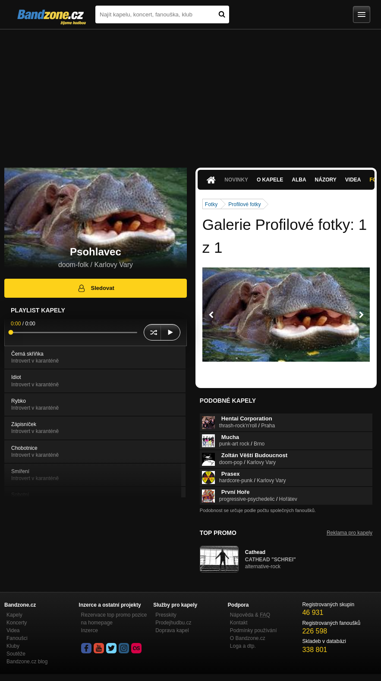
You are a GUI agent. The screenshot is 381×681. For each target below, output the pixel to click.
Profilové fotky (244, 204)
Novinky (236, 180)
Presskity (165, 615)
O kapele (270, 180)
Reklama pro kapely (349, 533)
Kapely (14, 615)
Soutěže (15, 654)
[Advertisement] (190, 94)
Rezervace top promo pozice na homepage (114, 619)
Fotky (211, 204)
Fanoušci (17, 638)
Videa (353, 180)
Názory (326, 180)
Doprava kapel (172, 630)
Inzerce (89, 630)
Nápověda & (250, 615)
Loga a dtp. (243, 646)
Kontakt (239, 623)
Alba (299, 180)
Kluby (12, 646)
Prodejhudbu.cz (173, 623)
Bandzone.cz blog (26, 662)
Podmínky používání (253, 630)
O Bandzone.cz (247, 638)
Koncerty (16, 623)
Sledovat (95, 288)
